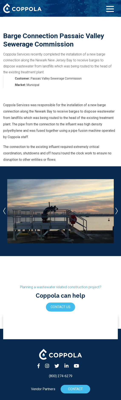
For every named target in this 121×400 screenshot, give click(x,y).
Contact (75, 389)
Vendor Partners (43, 389)
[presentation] (4, 211)
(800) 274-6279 (60, 376)
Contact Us (60, 307)
